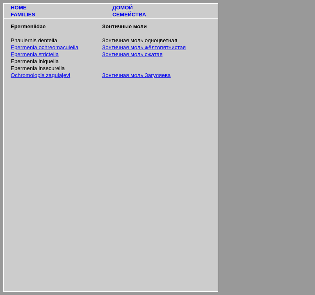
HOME (19, 8)
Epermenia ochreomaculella (44, 47)
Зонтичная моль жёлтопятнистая (144, 47)
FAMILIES (23, 14)
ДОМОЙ (122, 8)
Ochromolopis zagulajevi (40, 75)
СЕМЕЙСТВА (129, 14)
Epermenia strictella (35, 54)
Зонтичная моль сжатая (132, 54)
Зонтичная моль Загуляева (136, 75)
